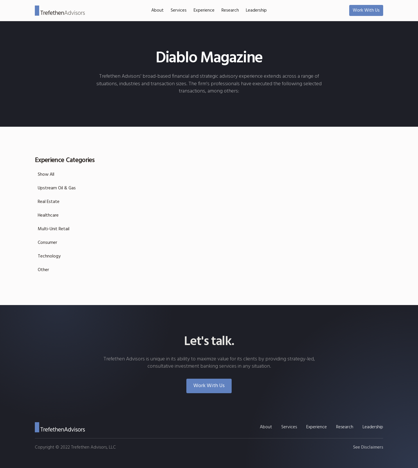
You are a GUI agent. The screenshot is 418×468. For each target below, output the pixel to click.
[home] (60, 11)
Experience (204, 10)
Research (230, 10)
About (157, 10)
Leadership (256, 10)
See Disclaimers (368, 447)
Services (179, 10)
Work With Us (366, 10)
